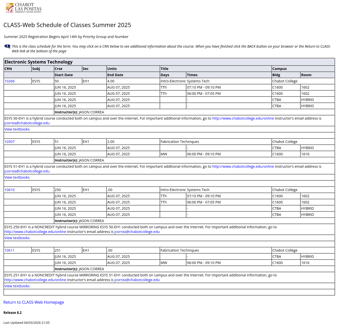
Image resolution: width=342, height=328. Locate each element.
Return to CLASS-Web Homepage (33, 302)
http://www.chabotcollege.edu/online (243, 118)
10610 (9, 189)
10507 (9, 141)
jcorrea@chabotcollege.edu (27, 123)
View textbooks (17, 129)
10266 (9, 81)
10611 (9, 250)
